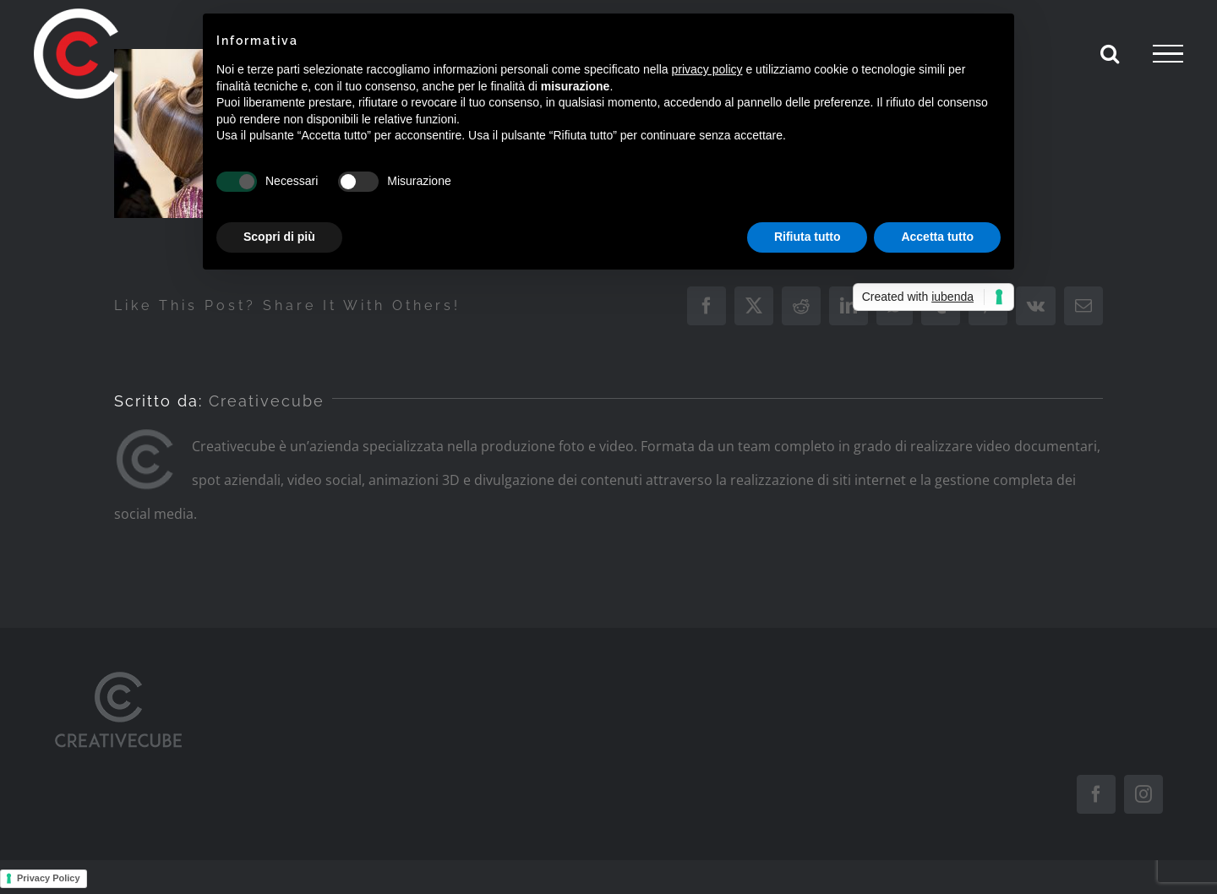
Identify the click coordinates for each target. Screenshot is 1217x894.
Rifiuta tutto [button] (807, 236)
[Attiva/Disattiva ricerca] (1109, 53)
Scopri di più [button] (279, 236)
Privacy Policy (48, 878)
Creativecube (267, 401)
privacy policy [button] (707, 69)
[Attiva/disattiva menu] (1168, 54)
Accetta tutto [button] (937, 236)
